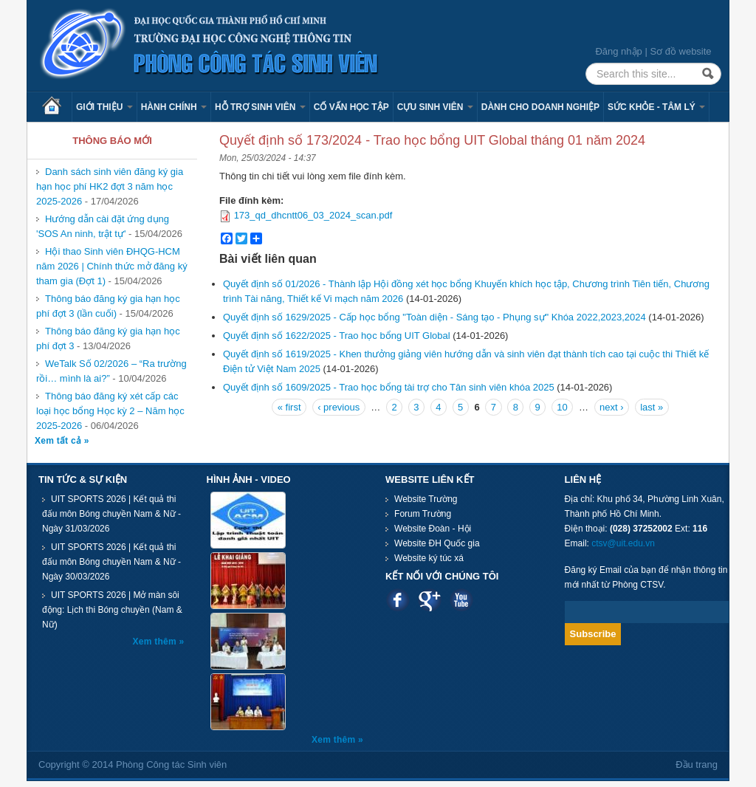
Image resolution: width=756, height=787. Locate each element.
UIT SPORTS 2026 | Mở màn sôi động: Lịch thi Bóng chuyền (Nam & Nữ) (112, 610)
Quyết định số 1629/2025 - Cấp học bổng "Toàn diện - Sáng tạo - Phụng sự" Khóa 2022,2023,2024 (434, 317)
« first (289, 407)
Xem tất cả (59, 441)
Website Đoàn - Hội (432, 528)
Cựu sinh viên (435, 107)
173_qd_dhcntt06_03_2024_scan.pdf (313, 215)
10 (562, 407)
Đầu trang (697, 764)
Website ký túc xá (429, 558)
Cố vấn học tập (351, 107)
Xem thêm (156, 641)
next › (611, 407)
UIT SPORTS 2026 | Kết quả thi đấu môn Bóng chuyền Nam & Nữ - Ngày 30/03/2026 (111, 562)
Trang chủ (57, 107)
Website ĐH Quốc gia (437, 543)
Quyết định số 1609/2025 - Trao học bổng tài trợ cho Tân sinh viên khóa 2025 (388, 387)
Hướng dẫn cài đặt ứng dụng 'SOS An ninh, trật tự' (102, 226)
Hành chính (174, 107)
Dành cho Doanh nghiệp (540, 107)
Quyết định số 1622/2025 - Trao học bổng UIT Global (336, 335)
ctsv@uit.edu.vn (623, 543)
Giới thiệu (104, 107)
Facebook (397, 600)
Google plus (429, 600)
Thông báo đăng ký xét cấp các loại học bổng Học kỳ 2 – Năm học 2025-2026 (110, 411)
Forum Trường (422, 514)
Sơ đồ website (680, 51)
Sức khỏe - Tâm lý (656, 107)
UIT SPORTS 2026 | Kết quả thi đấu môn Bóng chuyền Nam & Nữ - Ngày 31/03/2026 (111, 514)
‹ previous (338, 407)
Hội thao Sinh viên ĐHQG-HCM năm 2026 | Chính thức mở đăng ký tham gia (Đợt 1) (112, 266)
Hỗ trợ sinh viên (260, 107)
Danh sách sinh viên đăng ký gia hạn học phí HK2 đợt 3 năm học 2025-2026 (109, 186)
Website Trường (425, 499)
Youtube (461, 600)
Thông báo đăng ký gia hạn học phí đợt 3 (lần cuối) (108, 306)
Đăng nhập (618, 51)
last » (651, 407)
